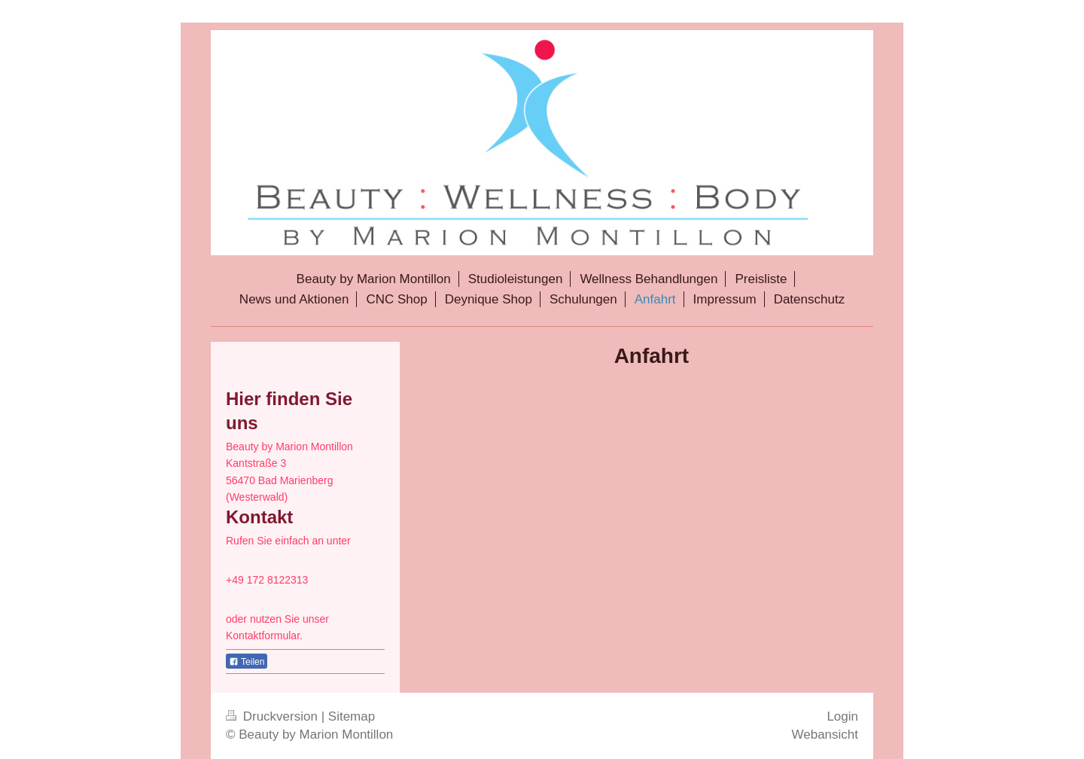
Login (842, 716)
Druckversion (273, 716)
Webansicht (824, 734)
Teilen (246, 662)
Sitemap (351, 716)
